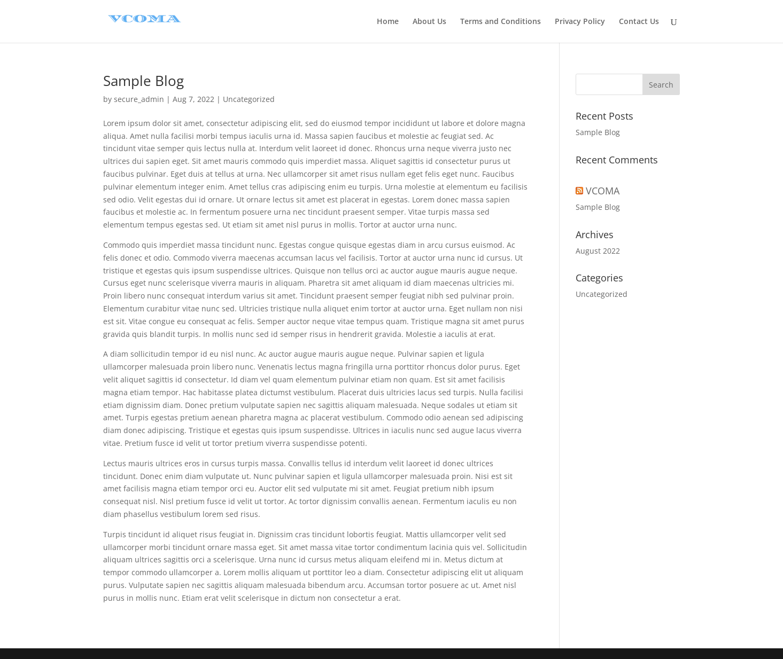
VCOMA (602, 190)
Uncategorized (249, 99)
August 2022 (598, 251)
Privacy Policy (580, 22)
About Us (429, 22)
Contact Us (639, 22)
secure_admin (139, 99)
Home (388, 22)
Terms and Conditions (500, 22)
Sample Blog (143, 80)
